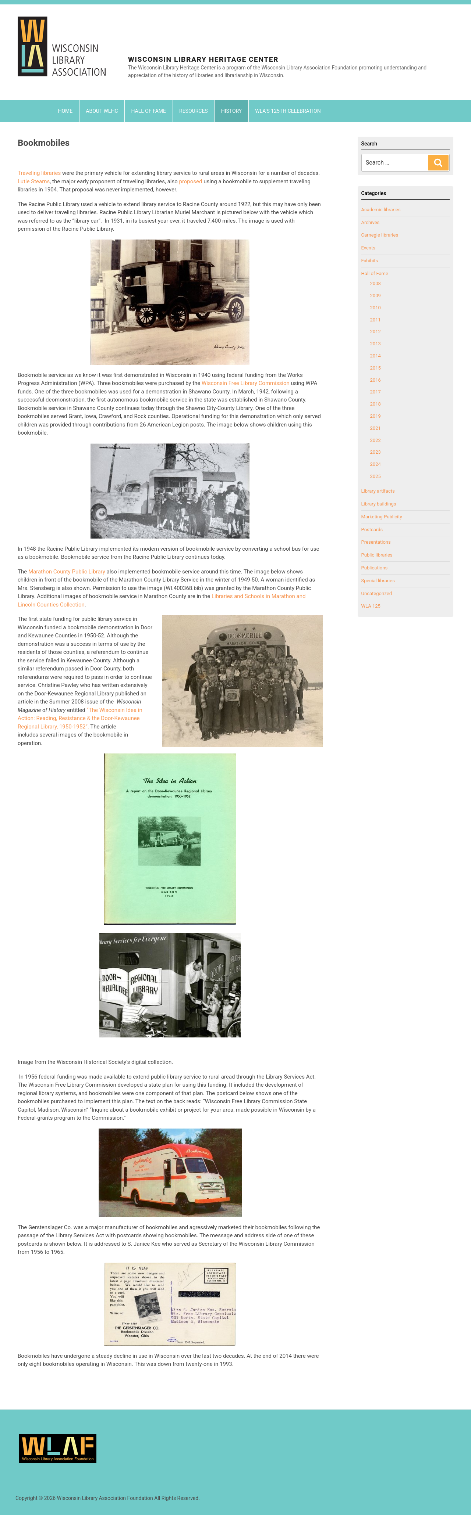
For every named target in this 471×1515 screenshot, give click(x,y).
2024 (375, 464)
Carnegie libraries (380, 235)
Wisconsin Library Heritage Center (203, 59)
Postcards (372, 529)
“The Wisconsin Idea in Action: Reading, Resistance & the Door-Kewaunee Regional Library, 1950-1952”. (80, 718)
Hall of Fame (148, 111)
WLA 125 (370, 606)
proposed (190, 181)
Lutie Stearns (34, 181)
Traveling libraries (39, 173)
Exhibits (369, 260)
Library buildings (378, 504)
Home (65, 111)
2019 (375, 416)
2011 (375, 320)
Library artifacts (378, 491)
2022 (375, 440)
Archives (370, 222)
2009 (375, 295)
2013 (375, 343)
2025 (375, 476)
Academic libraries (381, 209)
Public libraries (377, 555)
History (231, 111)
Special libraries (378, 580)
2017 (375, 392)
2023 (375, 452)
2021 (375, 428)
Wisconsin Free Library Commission (246, 383)
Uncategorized (376, 593)
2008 (375, 283)
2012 (375, 331)
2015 (375, 368)
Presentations (376, 542)
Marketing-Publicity (381, 516)
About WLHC (102, 111)
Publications (374, 568)
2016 (375, 380)
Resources (193, 111)
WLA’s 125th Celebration (288, 111)
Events (368, 248)
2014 (375, 356)
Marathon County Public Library (67, 571)
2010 (375, 307)
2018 (375, 404)
